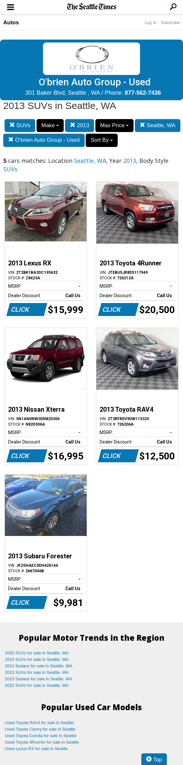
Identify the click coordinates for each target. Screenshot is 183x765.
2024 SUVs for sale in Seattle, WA (37, 659)
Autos (11, 22)
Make (50, 125)
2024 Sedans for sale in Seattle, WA (38, 665)
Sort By (102, 140)
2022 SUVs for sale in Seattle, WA (37, 685)
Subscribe (170, 22)
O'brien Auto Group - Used (44, 140)
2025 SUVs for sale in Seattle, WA (37, 652)
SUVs (19, 125)
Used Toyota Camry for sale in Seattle (40, 729)
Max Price (114, 125)
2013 (79, 125)
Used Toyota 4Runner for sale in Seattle (42, 742)
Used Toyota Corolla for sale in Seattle (40, 735)
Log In (150, 22)
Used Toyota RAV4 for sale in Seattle (39, 722)
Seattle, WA (158, 125)
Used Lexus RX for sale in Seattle (36, 748)
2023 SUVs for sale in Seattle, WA (37, 672)
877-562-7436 (143, 93)
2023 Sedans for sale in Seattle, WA (38, 678)
